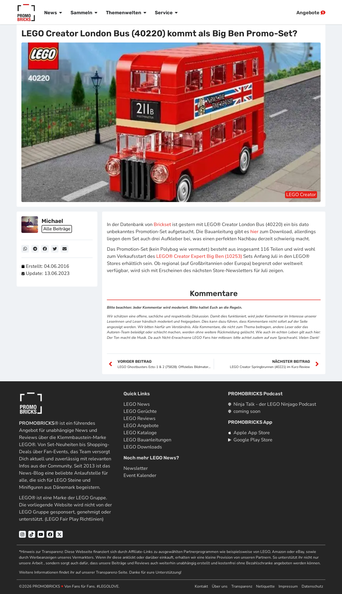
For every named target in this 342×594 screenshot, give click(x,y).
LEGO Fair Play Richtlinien (74, 519)
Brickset (162, 224)
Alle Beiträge (57, 229)
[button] (25, 249)
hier (254, 231)
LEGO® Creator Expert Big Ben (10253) (199, 256)
